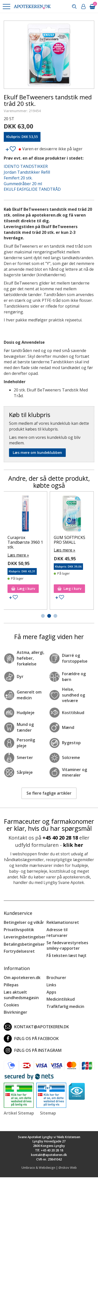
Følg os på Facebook (31, 1039)
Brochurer (56, 977)
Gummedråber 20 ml (23, 183)
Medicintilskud (60, 999)
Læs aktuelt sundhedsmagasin (21, 995)
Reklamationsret (62, 922)
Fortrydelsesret (19, 951)
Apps (51, 992)
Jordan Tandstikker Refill (27, 172)
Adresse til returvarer (57, 932)
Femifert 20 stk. (18, 178)
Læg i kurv (16, 588)
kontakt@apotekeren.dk (36, 1027)
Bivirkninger (15, 1012)
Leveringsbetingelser (25, 937)
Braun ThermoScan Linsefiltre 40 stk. (16, 542)
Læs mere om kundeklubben (37, 452)
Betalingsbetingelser (24, 944)
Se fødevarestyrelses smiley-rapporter (67, 945)
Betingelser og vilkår (24, 922)
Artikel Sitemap (19, 1113)
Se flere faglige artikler (49, 793)
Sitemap (48, 1113)
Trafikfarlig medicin (65, 1006)
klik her (73, 845)
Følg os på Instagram (33, 1050)
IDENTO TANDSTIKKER (26, 166)
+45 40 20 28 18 (60, 837)
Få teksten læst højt (66, 955)
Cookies (11, 1005)
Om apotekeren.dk (22, 977)
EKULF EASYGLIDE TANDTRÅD (32, 189)
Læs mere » (11, 555)
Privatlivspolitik (19, 929)
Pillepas (11, 985)
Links (51, 985)
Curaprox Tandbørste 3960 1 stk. (64, 542)
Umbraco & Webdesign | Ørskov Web (49, 1167)
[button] (6, 6)
